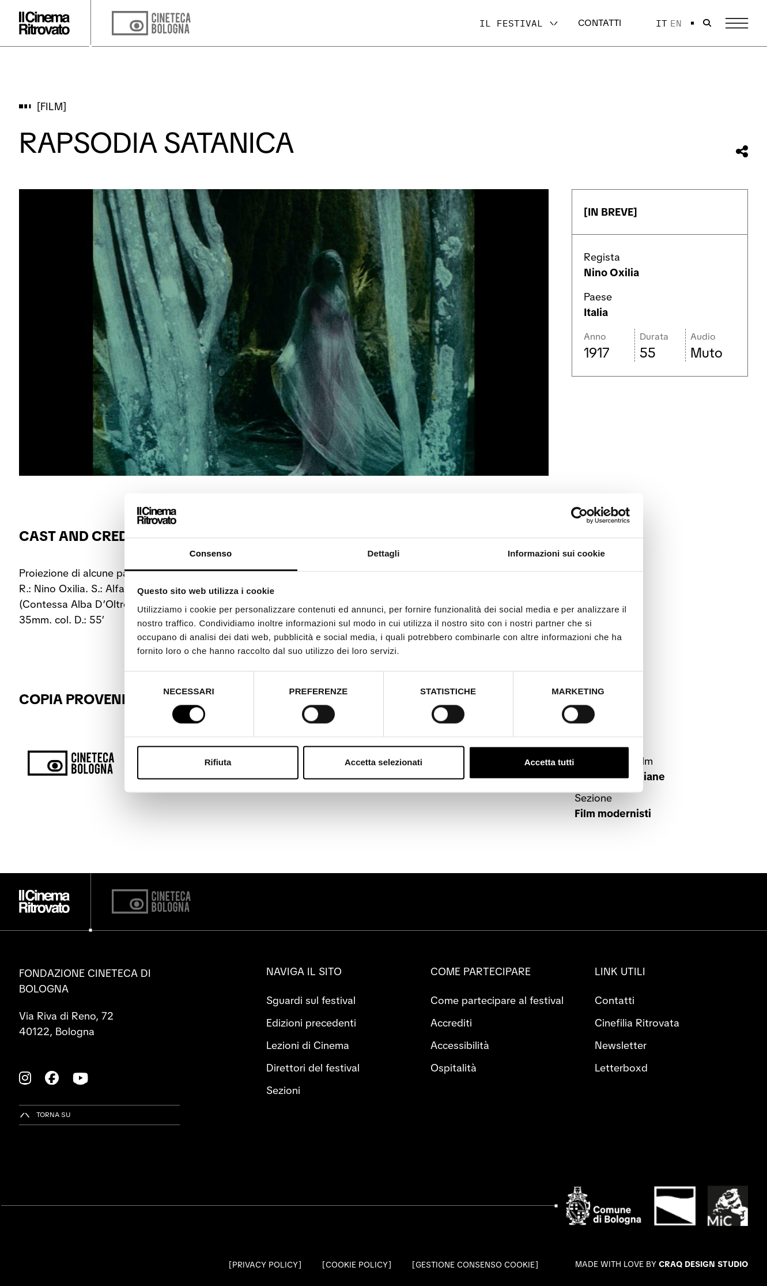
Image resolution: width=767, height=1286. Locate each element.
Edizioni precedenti (311, 1022)
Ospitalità (453, 1067)
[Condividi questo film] (742, 151)
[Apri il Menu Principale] (737, 23)
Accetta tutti (549, 762)
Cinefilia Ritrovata (637, 1022)
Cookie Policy (357, 1264)
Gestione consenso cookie (475, 1264)
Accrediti (451, 1022)
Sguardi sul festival (311, 1000)
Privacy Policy (265, 1264)
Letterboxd (621, 1067)
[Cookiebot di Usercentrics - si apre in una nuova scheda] (579, 515)
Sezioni (283, 1090)
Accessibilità (459, 1045)
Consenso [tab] (211, 553)
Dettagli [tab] (384, 553)
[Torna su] (45, 1115)
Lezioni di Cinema (307, 1045)
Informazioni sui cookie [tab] (556, 553)
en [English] (676, 23)
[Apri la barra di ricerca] (707, 23)
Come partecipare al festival (497, 1000)
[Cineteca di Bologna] (151, 901)
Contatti (599, 23)
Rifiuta (218, 762)
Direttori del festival (313, 1067)
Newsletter (621, 1045)
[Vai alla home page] (44, 23)
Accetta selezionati (383, 762)
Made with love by (661, 1264)
